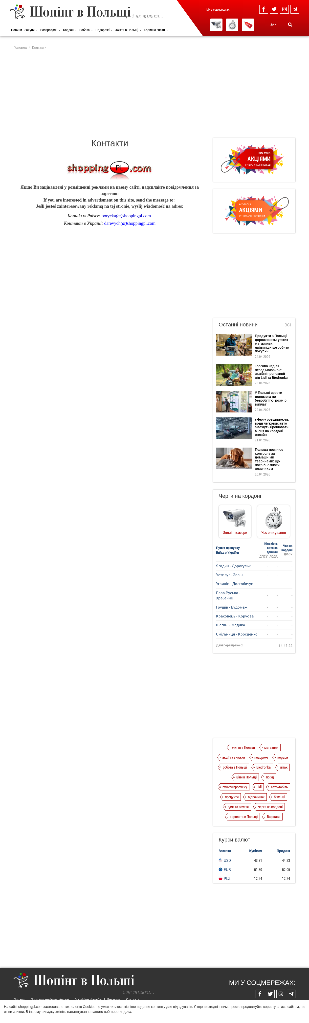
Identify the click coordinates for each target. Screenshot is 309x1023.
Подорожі (104, 29)
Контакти (132, 999)
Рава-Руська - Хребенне (228, 595)
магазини (271, 747)
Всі (288, 325)
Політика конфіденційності (50, 999)
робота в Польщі (235, 767)
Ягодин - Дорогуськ (233, 565)
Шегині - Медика (230, 624)
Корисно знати (156, 29)
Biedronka (263, 767)
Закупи (31, 29)
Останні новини (238, 324)
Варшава (273, 816)
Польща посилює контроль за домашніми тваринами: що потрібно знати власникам (269, 459)
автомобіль (279, 786)
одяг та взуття (238, 806)
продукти (232, 796)
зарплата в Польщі (244, 816)
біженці (279, 796)
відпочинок (256, 796)
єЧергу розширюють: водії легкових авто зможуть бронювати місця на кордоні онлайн (272, 427)
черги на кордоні (270, 806)
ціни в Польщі (246, 776)
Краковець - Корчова (235, 616)
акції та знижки (233, 757)
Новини (16, 29)
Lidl (259, 786)
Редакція (113, 999)
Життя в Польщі (128, 29)
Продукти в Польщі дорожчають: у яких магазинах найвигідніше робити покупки (272, 343)
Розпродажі (50, 29)
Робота (86, 29)
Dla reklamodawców (88, 999)
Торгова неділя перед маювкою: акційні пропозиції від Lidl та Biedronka (271, 372)
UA (272, 25)
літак (283, 767)
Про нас (19, 999)
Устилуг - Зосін (229, 574)
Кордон (70, 29)
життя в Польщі (243, 747)
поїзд (270, 776)
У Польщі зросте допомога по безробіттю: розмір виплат (271, 398)
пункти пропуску (234, 786)
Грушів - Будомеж (231, 607)
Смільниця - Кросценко (237, 634)
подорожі (261, 757)
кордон (282, 757)
